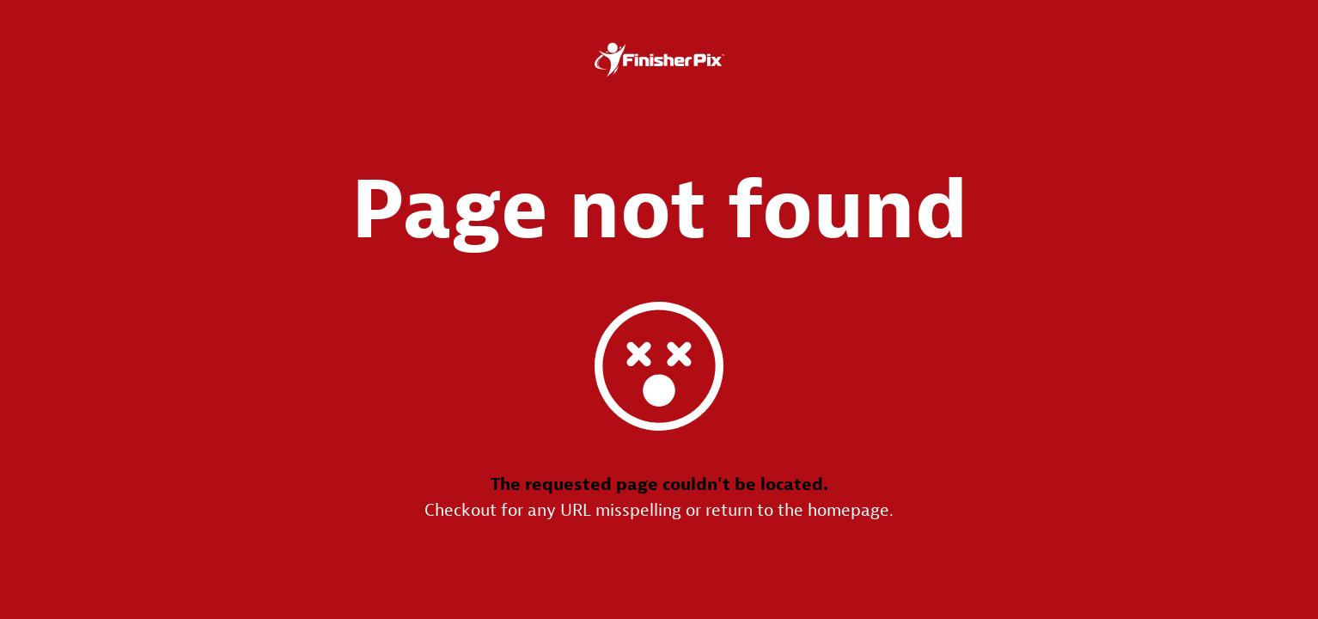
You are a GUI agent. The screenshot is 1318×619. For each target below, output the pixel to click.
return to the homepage (797, 510)
